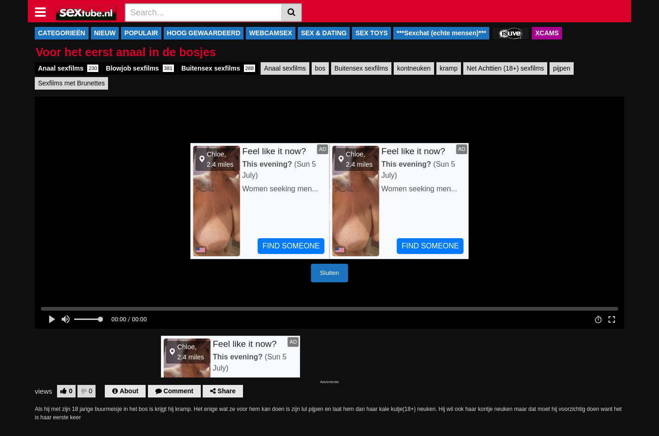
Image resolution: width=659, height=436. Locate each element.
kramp (449, 68)
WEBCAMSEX (270, 33)
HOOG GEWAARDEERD (204, 33)
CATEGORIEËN (61, 33)
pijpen (561, 68)
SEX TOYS (371, 33)
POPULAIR (141, 33)
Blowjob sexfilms (140, 68)
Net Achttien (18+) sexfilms (505, 68)
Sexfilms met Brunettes (71, 83)
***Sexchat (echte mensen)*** (441, 33)
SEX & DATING (324, 33)
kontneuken (413, 68)
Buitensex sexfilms (218, 68)
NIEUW (105, 33)
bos (320, 68)
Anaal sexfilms (68, 68)
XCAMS (547, 33)
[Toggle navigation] (44, 11)
